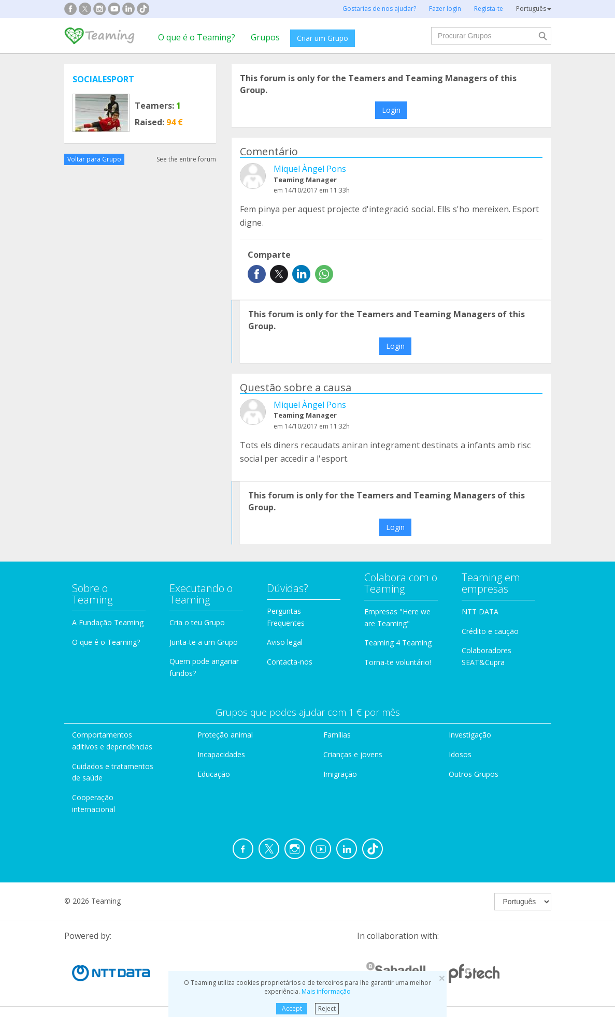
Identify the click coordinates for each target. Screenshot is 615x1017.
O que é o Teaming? (196, 37)
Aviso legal (285, 642)
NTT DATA (480, 611)
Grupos (265, 37)
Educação (213, 774)
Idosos (460, 754)
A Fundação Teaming (108, 622)
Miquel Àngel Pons (310, 168)
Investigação (470, 735)
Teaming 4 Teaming (398, 642)
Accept (292, 1008)
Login (391, 110)
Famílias (337, 735)
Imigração (340, 774)
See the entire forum (186, 159)
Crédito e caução (490, 631)
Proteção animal (225, 735)
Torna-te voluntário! (397, 662)
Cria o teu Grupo (197, 622)
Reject (327, 1008)
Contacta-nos (289, 662)
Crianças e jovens (352, 754)
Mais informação (326, 991)
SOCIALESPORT (103, 79)
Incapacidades (221, 754)
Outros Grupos (473, 774)
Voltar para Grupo (94, 159)
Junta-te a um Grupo (203, 642)
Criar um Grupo (322, 38)
